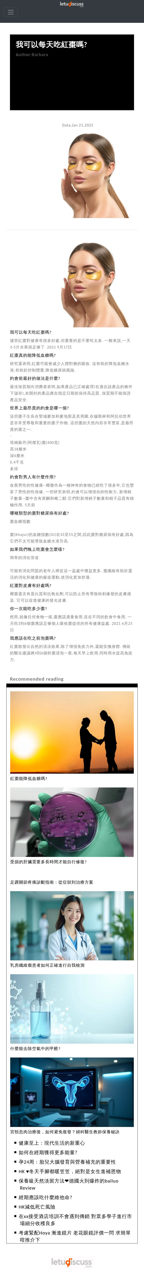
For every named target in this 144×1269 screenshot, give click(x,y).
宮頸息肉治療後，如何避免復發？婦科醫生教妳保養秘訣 (65, 1131)
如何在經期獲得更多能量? (48, 1152)
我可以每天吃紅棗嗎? (51, 44)
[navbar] (11, 12)
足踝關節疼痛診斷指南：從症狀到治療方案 (51, 882)
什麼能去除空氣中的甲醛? (35, 1048)
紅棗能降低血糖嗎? (28, 778)
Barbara (40, 54)
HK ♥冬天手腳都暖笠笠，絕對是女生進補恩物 (70, 1171)
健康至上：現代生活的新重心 (52, 1143)
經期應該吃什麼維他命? (45, 1197)
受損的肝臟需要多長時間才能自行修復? (48, 861)
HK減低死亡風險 (37, 1207)
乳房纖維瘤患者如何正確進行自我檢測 (47, 965)
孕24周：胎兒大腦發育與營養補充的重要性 (67, 1162)
